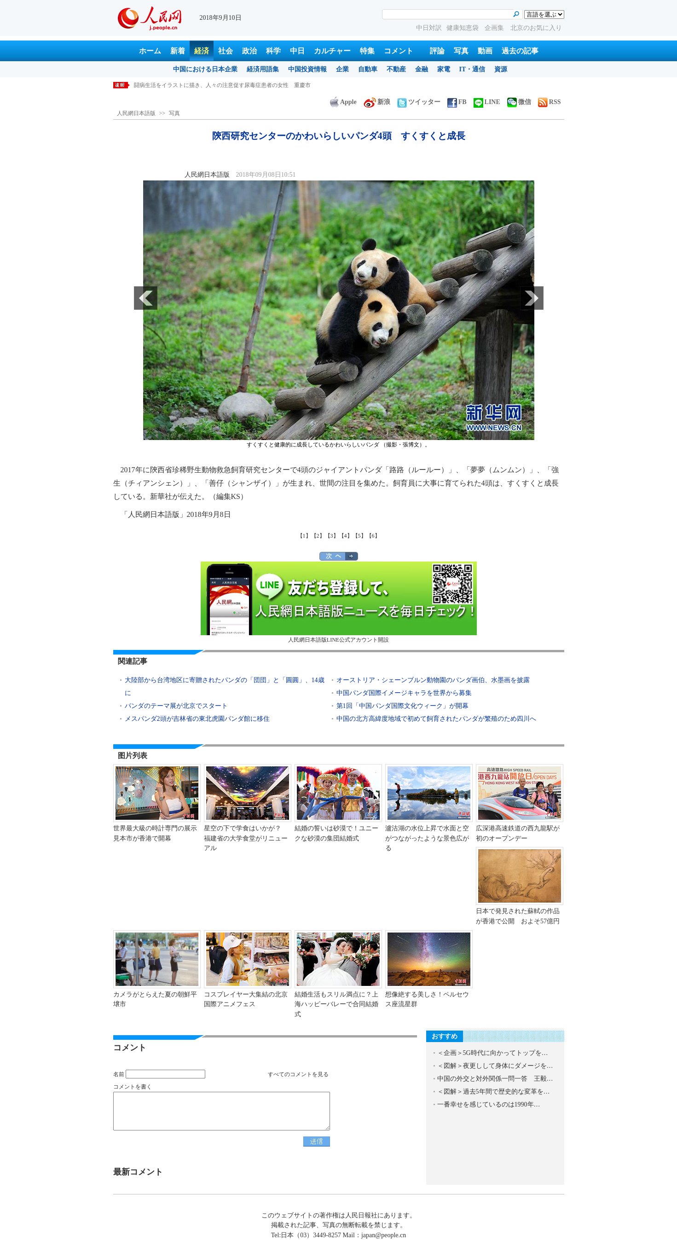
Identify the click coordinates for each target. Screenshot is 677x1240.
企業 (342, 69)
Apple (343, 102)
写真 (461, 51)
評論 (437, 51)
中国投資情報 (307, 69)
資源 (500, 69)
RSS (549, 102)
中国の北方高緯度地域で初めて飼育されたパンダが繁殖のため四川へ (436, 718)
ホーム (150, 51)
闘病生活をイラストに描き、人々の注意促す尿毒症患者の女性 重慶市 (222, 85)
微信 (519, 102)
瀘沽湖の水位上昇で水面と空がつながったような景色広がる (427, 838)
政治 (249, 51)
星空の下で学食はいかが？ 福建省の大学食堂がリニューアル (246, 838)
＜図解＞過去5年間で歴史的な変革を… (493, 1091)
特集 (367, 51)
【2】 (318, 536)
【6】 (373, 536)
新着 (177, 51)
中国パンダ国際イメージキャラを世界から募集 (404, 693)
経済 (201, 51)
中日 (297, 51)
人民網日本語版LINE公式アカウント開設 (339, 602)
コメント (398, 51)
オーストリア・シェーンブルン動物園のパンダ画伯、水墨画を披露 (436, 680)
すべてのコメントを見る (298, 1074)
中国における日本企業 (205, 69)
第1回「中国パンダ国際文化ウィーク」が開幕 (402, 705)
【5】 (359, 536)
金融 (421, 69)
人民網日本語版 (136, 113)
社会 (225, 51)
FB (457, 102)
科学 (273, 51)
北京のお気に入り (536, 27)
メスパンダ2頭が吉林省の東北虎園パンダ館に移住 (197, 718)
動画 (485, 51)
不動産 (396, 69)
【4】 (346, 536)
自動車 (367, 69)
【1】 (304, 536)
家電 (443, 69)
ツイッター (418, 102)
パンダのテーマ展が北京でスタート (176, 705)
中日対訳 (429, 27)
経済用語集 (263, 69)
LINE (487, 102)
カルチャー (332, 51)
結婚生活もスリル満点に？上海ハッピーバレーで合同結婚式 (336, 1004)
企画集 (495, 27)
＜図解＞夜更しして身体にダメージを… (495, 1065)
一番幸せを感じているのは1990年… (488, 1104)
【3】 (332, 536)
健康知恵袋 (463, 27)
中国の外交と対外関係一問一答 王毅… (495, 1078)
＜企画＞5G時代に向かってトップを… (492, 1052)
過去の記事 (520, 51)
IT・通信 (472, 69)
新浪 (377, 102)
